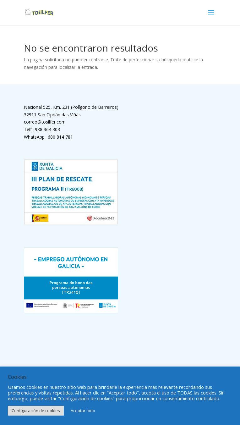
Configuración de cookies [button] (36, 410)
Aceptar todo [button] (83, 410)
